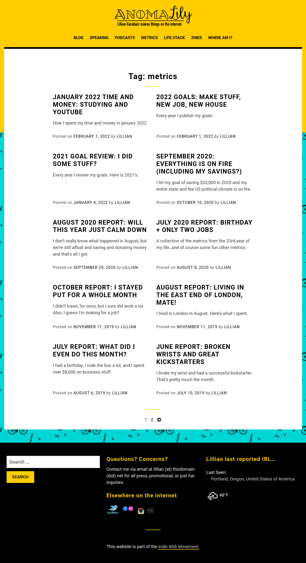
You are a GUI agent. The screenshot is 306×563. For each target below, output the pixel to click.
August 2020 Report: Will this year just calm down (100, 226)
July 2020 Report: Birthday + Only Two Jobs (204, 226)
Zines (196, 37)
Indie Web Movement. (178, 546)
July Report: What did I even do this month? (94, 350)
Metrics (149, 37)
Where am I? (220, 37)
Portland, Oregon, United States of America (253, 478)
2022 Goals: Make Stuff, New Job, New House (198, 100)
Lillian (124, 136)
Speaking (99, 37)
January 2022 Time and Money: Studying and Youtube (93, 104)
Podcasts (125, 37)
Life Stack (174, 37)
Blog (79, 37)
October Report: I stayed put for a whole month (98, 291)
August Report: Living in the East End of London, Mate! (200, 295)
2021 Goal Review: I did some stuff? (93, 160)
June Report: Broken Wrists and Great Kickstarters (193, 354)
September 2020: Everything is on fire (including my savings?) (199, 164)
